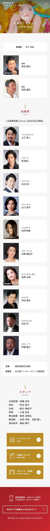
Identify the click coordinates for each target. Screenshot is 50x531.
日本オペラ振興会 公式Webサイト (22, 509)
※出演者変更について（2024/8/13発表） (25, 120)
